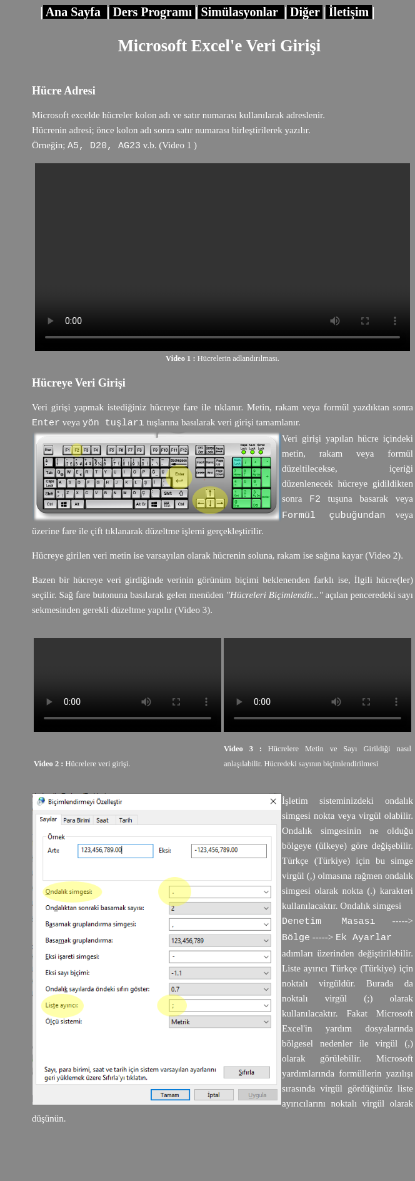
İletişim (349, 12)
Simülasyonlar (241, 12)
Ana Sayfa (75, 12)
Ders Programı (152, 12)
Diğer (304, 12)
